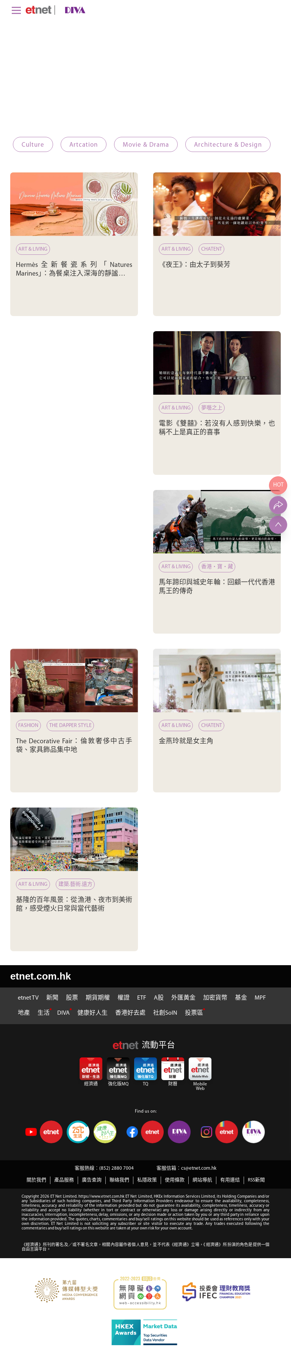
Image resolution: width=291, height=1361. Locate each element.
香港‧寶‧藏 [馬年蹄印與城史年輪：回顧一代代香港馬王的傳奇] (217, 567)
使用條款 (175, 1180)
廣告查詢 (92, 1180)
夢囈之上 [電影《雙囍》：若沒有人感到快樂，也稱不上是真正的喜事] (211, 408)
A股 (159, 998)
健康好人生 (92, 1013)
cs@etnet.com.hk (198, 1168)
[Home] (38, 10)
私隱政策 (147, 1180)
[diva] (73, 10)
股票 (72, 998)
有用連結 (230, 1180)
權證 (123, 998)
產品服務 (64, 1180)
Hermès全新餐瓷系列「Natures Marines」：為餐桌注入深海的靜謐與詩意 (74, 274)
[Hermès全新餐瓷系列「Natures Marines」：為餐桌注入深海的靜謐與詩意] (74, 204)
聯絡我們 (119, 1180)
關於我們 (36, 1180)
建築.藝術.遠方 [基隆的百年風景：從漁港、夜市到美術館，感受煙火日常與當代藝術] (75, 884)
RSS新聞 (256, 1180)
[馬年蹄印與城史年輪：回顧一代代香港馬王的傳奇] (217, 522)
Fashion (29, 726)
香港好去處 (130, 1013)
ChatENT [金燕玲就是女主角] (211, 726)
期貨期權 (98, 998)
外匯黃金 (183, 998)
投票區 (194, 1013)
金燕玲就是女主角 (186, 741)
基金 (241, 998)
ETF (141, 998)
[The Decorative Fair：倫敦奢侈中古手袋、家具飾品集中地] (74, 681)
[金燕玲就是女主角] (217, 681)
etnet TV (28, 998)
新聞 (52, 998)
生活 (44, 1013)
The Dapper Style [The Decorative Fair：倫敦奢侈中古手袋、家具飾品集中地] (70, 726)
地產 (24, 1013)
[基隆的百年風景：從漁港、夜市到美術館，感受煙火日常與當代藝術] (74, 839)
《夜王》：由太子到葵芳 (194, 265)
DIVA (63, 1013)
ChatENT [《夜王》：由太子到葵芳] (211, 249)
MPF (260, 998)
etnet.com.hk (40, 976)
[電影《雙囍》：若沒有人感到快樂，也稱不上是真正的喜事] (217, 363)
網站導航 (202, 1180)
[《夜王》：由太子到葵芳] (217, 204)
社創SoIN (165, 1013)
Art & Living (33, 249)
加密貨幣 (215, 998)
